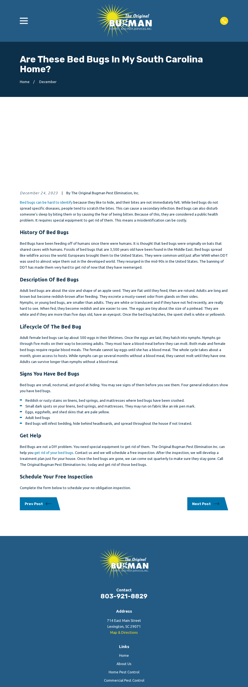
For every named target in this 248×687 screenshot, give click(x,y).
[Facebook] (112, 644)
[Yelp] (124, 644)
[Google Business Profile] (135, 644)
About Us (124, 597)
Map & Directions (124, 566)
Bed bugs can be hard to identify (46, 136)
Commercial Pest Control (124, 614)
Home (124, 589)
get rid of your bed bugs (53, 386)
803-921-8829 (124, 529)
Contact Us (124, 622)
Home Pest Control (124, 605)
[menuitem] (25, 678)
